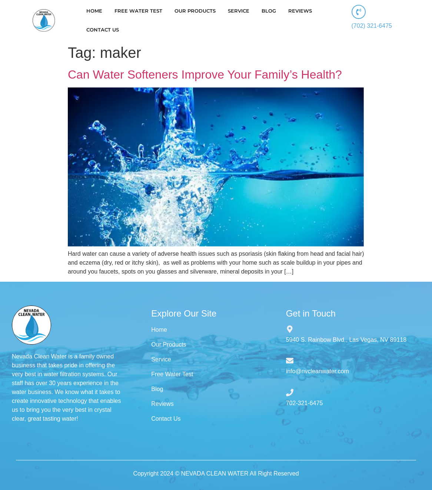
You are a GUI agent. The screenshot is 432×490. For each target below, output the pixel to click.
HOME (94, 11)
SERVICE (238, 11)
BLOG (269, 11)
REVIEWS (300, 11)
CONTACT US (102, 30)
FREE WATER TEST (138, 11)
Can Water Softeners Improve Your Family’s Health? (205, 74)
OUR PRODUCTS (195, 11)
